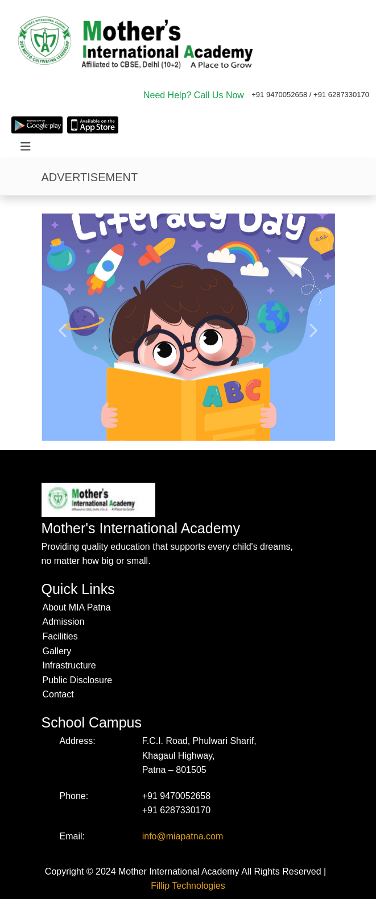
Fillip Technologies (188, 885)
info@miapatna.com (183, 836)
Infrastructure (69, 665)
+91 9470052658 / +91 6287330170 (310, 94)
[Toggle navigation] (26, 146)
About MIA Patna (77, 607)
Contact (58, 694)
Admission (64, 621)
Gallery (57, 651)
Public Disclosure (78, 680)
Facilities (60, 636)
